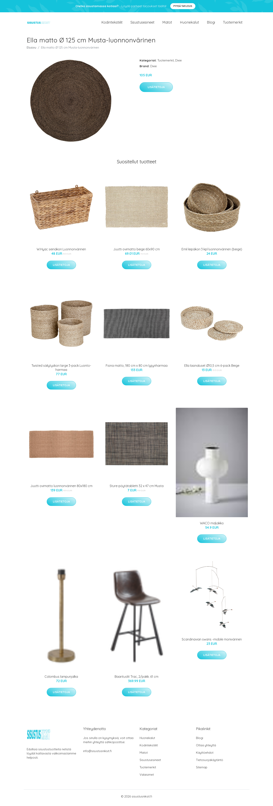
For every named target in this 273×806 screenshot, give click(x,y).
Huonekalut (189, 23)
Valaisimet (147, 777)
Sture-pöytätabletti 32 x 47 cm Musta (137, 489)
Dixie (178, 63)
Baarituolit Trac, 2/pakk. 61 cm (136, 679)
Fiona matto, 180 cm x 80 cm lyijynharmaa (136, 368)
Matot (167, 23)
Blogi (211, 23)
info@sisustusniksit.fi (97, 754)
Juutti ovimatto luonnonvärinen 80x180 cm (61, 489)
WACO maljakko (212, 526)
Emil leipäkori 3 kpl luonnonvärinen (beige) (212, 252)
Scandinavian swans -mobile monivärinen (212, 642)
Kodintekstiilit (112, 23)
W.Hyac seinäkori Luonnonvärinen (61, 252)
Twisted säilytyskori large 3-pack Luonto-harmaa (61, 370)
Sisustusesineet (142, 23)
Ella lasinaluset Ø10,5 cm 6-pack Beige (211, 368)
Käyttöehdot (204, 755)
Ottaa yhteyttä (206, 748)
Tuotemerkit (233, 23)
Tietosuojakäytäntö (209, 763)
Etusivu (31, 50)
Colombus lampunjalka (61, 679)
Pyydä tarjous (182, 6)
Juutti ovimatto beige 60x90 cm (136, 252)
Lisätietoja (156, 90)
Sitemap (201, 770)
